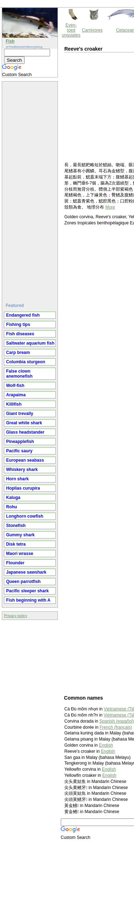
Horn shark (17, 478)
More (110, 207)
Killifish (13, 404)
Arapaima (16, 394)
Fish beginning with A (28, 600)
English (106, 745)
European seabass (25, 460)
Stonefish (16, 525)
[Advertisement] (30, 189)
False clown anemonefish (19, 374)
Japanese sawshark (26, 572)
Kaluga (13, 497)
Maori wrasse (19, 553)
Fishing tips (18, 324)
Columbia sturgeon (25, 361)
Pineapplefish (20, 441)
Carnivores (92, 30)
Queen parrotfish (23, 581)
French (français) (116, 727)
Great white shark (24, 422)
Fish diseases (20, 333)
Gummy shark (20, 534)
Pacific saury (19, 450)
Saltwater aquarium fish (30, 343)
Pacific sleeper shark (27, 590)
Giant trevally (19, 413)
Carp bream (18, 352)
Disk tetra (16, 544)
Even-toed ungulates (71, 30)
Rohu (11, 506)
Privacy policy (15, 615)
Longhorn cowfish (24, 516)
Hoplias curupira (23, 488)
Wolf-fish (15, 385)
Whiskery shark (22, 469)
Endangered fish (23, 315)
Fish (10, 41)
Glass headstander (25, 432)
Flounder (15, 562)
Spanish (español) (116, 721)
